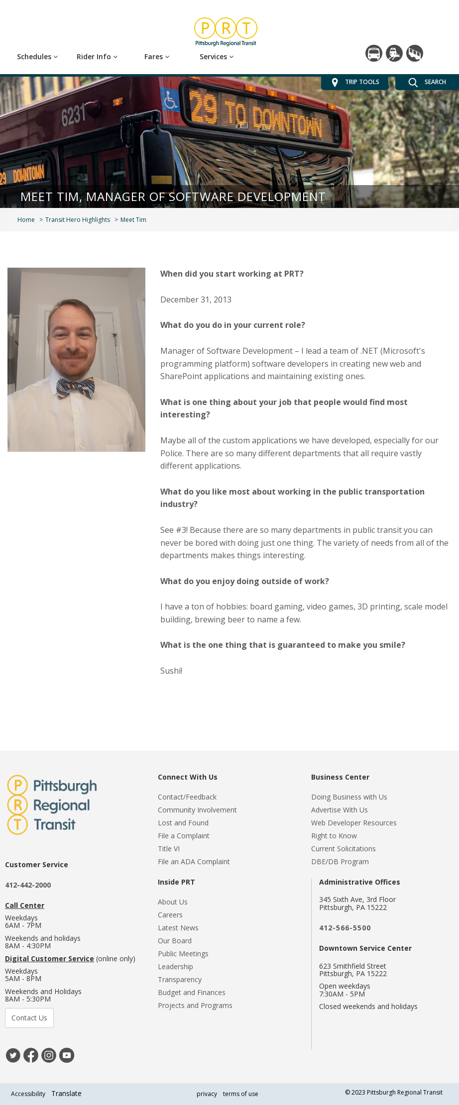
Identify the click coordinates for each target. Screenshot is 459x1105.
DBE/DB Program (340, 861)
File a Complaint (184, 835)
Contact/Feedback (187, 797)
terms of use (240, 1094)
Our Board (175, 940)
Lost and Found (183, 822)
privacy (207, 1094)
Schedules (37, 56)
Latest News (178, 927)
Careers (170, 914)
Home (26, 219)
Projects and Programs (195, 1005)
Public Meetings (183, 953)
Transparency (180, 979)
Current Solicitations (343, 848)
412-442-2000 (28, 885)
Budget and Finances (192, 992)
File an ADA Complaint (194, 861)
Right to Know (334, 835)
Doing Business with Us (349, 797)
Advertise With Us (339, 809)
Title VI (169, 848)
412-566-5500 (345, 927)
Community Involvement (197, 809)
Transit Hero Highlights (77, 219)
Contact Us (29, 1017)
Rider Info (97, 56)
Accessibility (28, 1094)
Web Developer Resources (354, 822)
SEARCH (427, 83)
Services (216, 56)
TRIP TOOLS (354, 83)
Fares (156, 56)
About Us (173, 901)
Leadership (175, 966)
